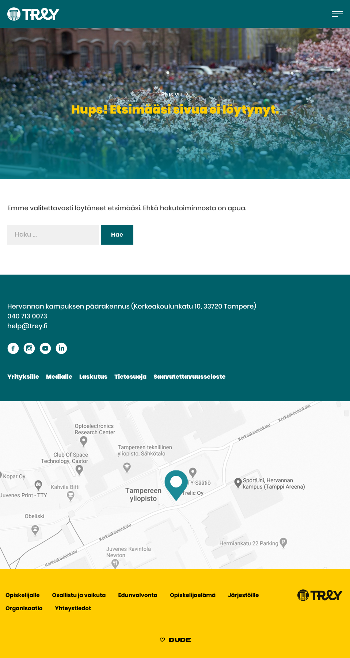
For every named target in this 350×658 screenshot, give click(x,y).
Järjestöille (243, 595)
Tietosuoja (130, 377)
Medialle (59, 377)
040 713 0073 (27, 316)
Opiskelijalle (22, 595)
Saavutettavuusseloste (189, 377)
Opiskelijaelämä (193, 595)
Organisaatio (23, 609)
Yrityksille (23, 377)
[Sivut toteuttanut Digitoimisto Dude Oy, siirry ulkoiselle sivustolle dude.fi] (175, 641)
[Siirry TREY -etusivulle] (320, 599)
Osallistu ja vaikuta (79, 595)
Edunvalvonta (137, 595)
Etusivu (171, 95)
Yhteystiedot (73, 609)
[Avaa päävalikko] (337, 14)
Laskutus (93, 377)
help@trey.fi (27, 326)
